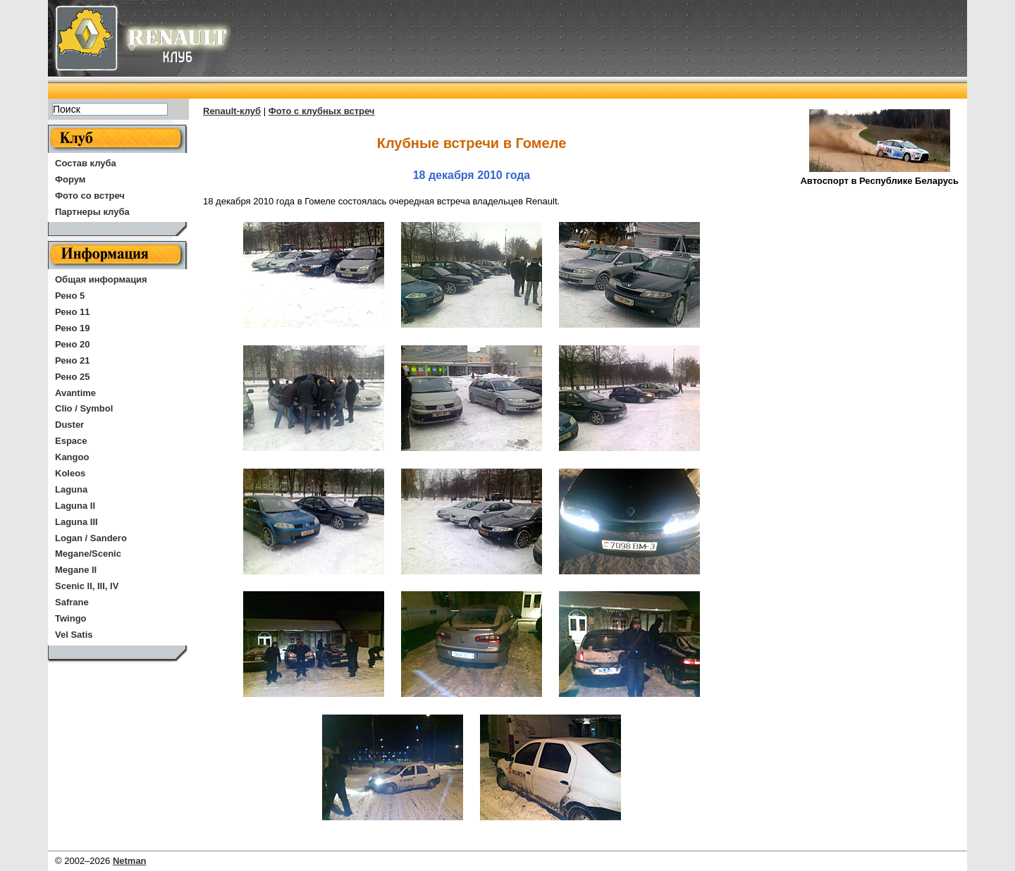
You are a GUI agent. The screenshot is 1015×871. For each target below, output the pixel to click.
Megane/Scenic (88, 553)
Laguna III (76, 522)
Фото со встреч (90, 195)
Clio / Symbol (84, 408)
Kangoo (72, 457)
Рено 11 (72, 312)
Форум (70, 179)
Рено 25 (72, 376)
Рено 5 (70, 295)
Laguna (71, 489)
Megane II (76, 569)
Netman (130, 860)
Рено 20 (72, 344)
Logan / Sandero (91, 538)
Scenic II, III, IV (86, 586)
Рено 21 (72, 360)
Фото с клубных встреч (322, 111)
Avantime (75, 393)
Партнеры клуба (92, 211)
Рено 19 (72, 328)
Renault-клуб (232, 111)
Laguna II (75, 505)
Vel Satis (73, 634)
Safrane (72, 602)
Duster (69, 424)
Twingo (71, 618)
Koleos (70, 473)
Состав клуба (85, 163)
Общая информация (101, 279)
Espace (71, 441)
